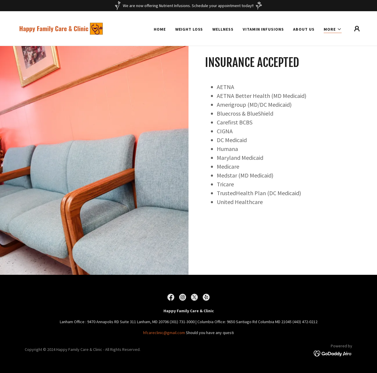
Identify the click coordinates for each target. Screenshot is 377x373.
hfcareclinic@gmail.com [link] (164, 332)
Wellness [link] (222, 29)
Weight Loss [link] (189, 29)
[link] (63, 28)
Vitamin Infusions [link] (263, 29)
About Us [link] (303, 29)
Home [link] (160, 29)
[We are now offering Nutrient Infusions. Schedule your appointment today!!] (188, 5)
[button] (333, 29)
